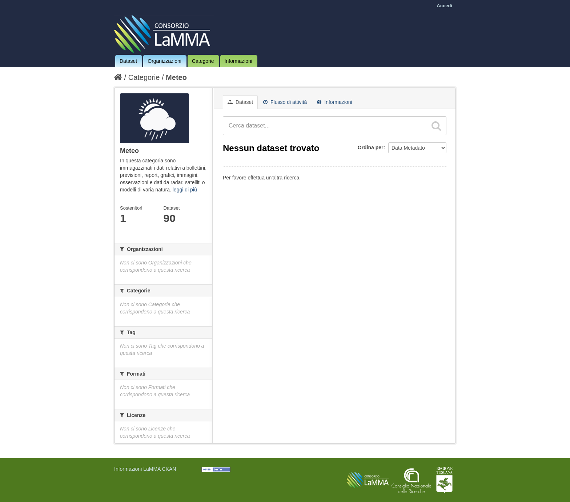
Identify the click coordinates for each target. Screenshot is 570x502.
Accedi (444, 5)
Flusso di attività (285, 102)
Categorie (203, 61)
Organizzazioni (164, 61)
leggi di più (185, 190)
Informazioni (238, 61)
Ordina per (371, 147)
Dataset (128, 61)
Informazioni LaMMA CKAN (145, 469)
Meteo (176, 77)
